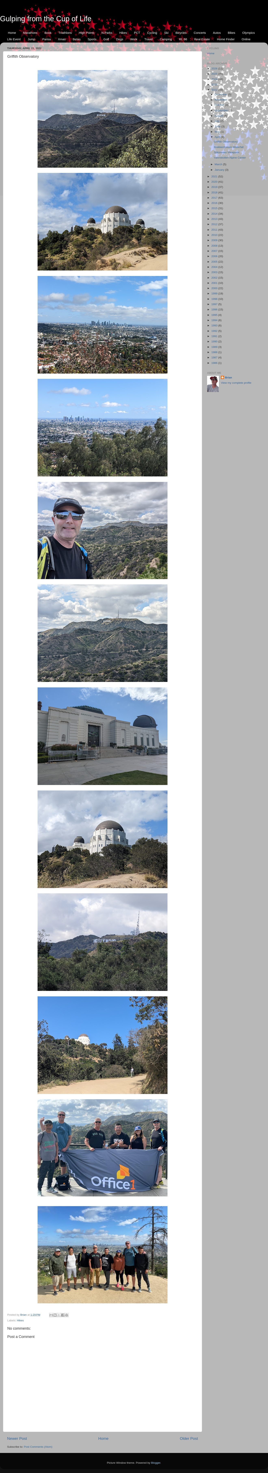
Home (12, 32)
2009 (214, 240)
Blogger (155, 1462)
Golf (106, 39)
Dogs (119, 39)
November (221, 99)
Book (47, 32)
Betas (76, 39)
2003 (214, 272)
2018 (214, 192)
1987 (214, 357)
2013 (214, 218)
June (218, 126)
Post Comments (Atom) (38, 1446)
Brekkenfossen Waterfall (229, 147)
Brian (228, 377)
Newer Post (17, 1438)
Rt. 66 (183, 39)
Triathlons (65, 32)
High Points (86, 32)
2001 (214, 282)
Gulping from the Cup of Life (45, 19)
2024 (214, 79)
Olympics (248, 32)
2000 (214, 288)
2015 (214, 208)
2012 (214, 224)
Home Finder (226, 39)
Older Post (189, 1438)
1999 (214, 293)
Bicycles (181, 32)
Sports (92, 39)
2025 (214, 73)
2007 (214, 250)
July (217, 120)
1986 (214, 362)
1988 (214, 352)
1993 (214, 325)
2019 (214, 187)
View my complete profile (236, 382)
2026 (214, 68)
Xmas (62, 39)
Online (246, 39)
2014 (214, 213)
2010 (214, 234)
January (220, 169)
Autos (217, 32)
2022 (214, 89)
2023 (214, 84)
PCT (137, 32)
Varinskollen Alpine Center (230, 157)
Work (133, 39)
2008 (214, 245)
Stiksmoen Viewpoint (226, 152)
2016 (214, 202)
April (218, 136)
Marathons (30, 32)
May (217, 131)
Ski (166, 32)
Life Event (14, 39)
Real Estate (202, 39)
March (219, 164)
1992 (214, 330)
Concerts (200, 32)
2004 (214, 266)
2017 (214, 197)
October (220, 105)
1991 (214, 336)
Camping (166, 39)
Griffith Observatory (226, 141)
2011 (214, 229)
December (221, 94)
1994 (214, 320)
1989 (214, 346)
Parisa (46, 39)
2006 (214, 256)
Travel (148, 39)
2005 (214, 261)
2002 (214, 277)
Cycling (152, 32)
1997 (214, 304)
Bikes (231, 32)
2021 (214, 176)
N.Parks (107, 32)
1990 (214, 341)
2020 (214, 181)
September (222, 110)
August (219, 115)
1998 (214, 298)
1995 (214, 314)
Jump (31, 39)
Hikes (123, 32)
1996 (214, 309)
